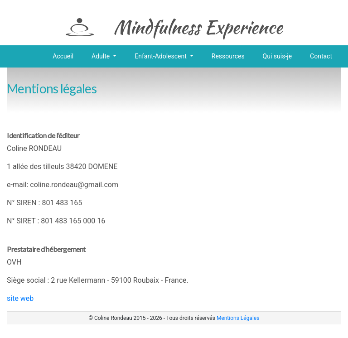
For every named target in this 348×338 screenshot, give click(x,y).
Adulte (101, 56)
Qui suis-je (277, 56)
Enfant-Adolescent (161, 56)
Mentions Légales (238, 318)
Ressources (228, 56)
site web (20, 298)
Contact (321, 56)
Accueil (63, 56)
